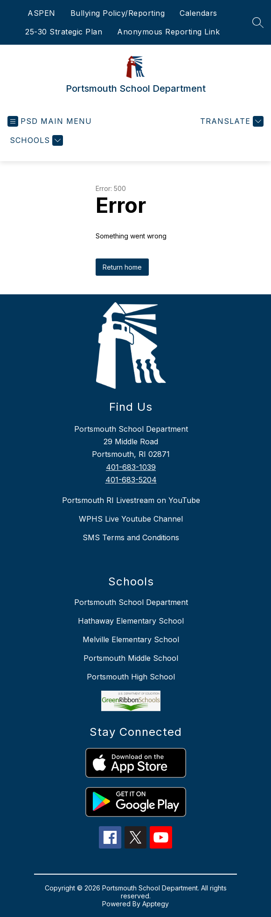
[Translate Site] (231, 121)
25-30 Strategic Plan (63, 31)
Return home (122, 267)
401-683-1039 (131, 467)
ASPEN (42, 13)
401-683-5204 (131, 479)
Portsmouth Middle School (130, 658)
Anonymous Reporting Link (168, 31)
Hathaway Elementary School (131, 620)
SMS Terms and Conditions (131, 537)
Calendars (198, 13)
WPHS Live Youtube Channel (131, 518)
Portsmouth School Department (131, 602)
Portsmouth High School (131, 676)
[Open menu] (49, 121)
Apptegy (155, 904)
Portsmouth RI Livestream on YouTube (131, 500)
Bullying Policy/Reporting (117, 13)
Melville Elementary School (131, 639)
